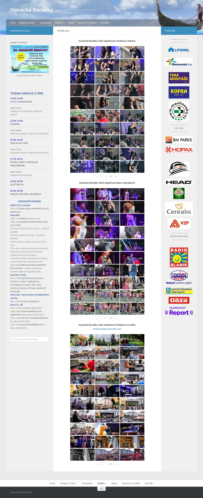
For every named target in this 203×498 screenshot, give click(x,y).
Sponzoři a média (87, 22)
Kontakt (104, 22)
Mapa (71, 22)
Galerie (59, 22)
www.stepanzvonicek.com (107, 328)
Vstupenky (45, 22)
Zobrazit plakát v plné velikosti (30, 75)
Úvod (13, 22)
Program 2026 (26, 22)
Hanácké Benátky (31, 9)
